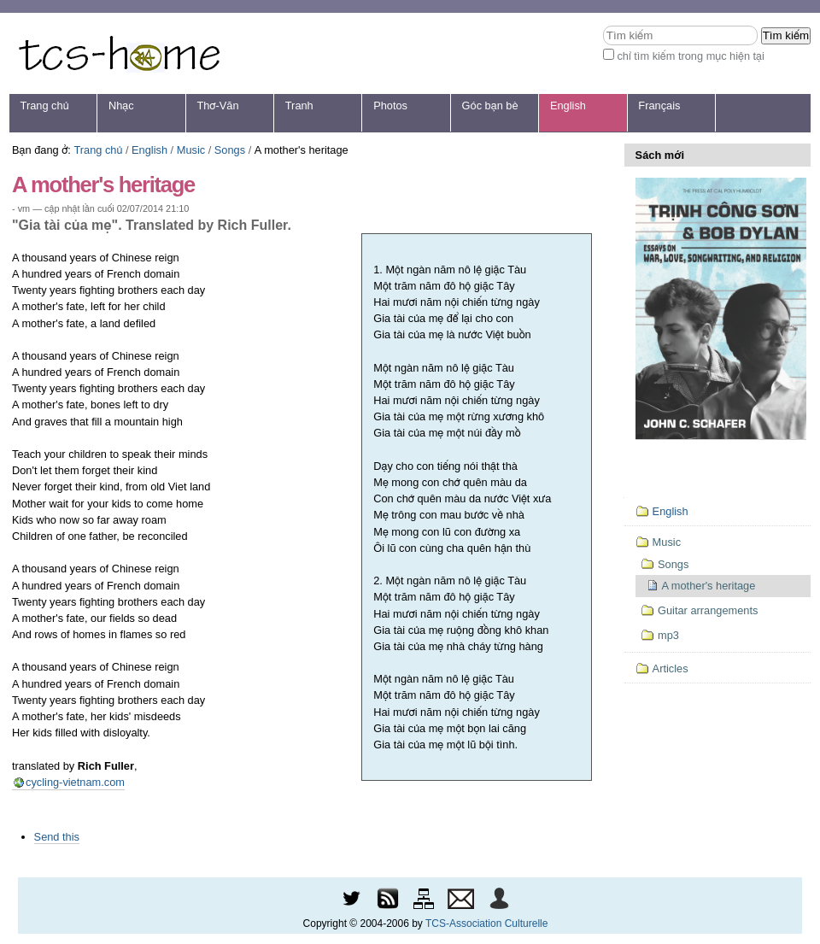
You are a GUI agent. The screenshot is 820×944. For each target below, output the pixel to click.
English (568, 105)
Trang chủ (44, 105)
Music (191, 150)
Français (659, 105)
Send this (56, 836)
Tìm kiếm (602, 25)
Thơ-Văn (217, 105)
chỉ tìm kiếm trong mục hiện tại (690, 56)
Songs (229, 150)
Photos (390, 105)
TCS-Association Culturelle (486, 923)
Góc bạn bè (490, 105)
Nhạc (121, 105)
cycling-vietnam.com (75, 782)
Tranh (299, 105)
